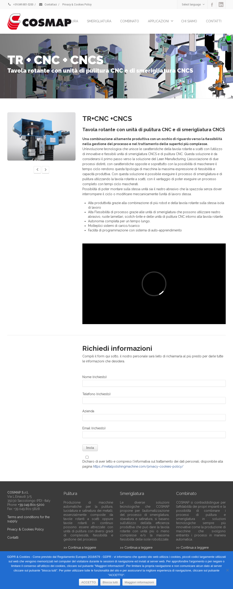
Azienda (154, 416)
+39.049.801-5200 (20, 4)
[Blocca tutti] (227, 570)
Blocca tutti (110, 582)
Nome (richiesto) (154, 382)
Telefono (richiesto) (154, 399)
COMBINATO (129, 21)
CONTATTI (213, 21)
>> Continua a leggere (79, 547)
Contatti (12, 537)
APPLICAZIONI (160, 21)
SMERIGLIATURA (99, 21)
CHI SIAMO (189, 21)
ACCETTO (88, 582)
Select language (193, 4)
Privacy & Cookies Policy (76, 4)
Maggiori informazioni (139, 582)
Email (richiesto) (154, 433)
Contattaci (48, 4)
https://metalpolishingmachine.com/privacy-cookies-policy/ (138, 466)
